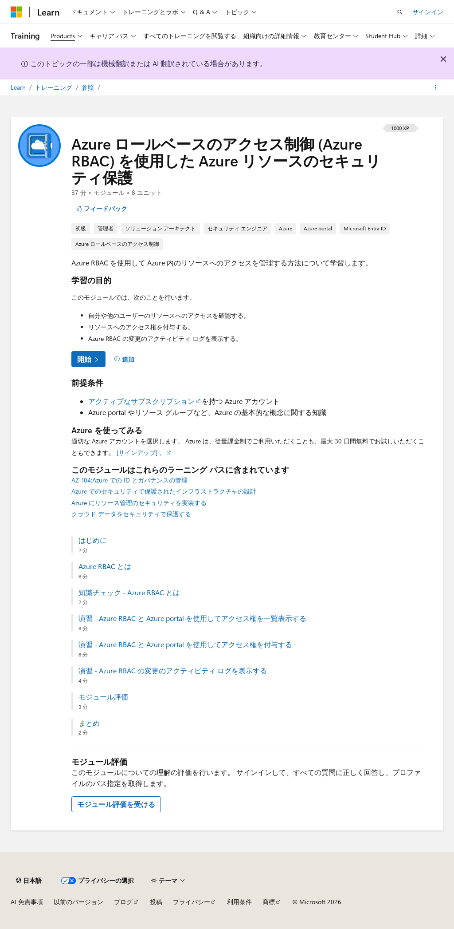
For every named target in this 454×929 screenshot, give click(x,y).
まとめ (89, 723)
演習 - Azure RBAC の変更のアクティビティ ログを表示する (172, 670)
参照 (89, 87)
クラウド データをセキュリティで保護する (131, 514)
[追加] (124, 359)
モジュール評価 (103, 696)
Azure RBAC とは (104, 566)
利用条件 (239, 901)
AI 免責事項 (27, 901)
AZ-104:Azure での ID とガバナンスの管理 (129, 480)
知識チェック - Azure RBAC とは (129, 592)
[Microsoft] (16, 12)
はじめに (92, 540)
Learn (19, 87)
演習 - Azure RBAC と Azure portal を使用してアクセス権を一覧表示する (192, 618)
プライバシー (191, 901)
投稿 (156, 901)
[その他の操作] (435, 87)
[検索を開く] (400, 12)
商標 (268, 901)
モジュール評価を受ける (116, 804)
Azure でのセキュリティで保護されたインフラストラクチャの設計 (163, 491)
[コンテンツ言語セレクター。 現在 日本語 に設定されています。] (29, 881)
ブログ (123, 901)
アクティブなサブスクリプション (141, 401)
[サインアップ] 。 (141, 452)
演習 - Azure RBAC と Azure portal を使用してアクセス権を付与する (185, 644)
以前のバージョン (78, 901)
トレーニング (54, 87)
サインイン (427, 12)
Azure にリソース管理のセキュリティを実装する (139, 502)
